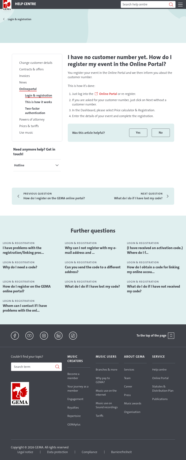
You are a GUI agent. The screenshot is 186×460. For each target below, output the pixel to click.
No (161, 133)
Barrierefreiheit (121, 452)
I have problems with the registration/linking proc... (23, 250)
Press (127, 395)
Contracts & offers (31, 69)
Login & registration (38, 95)
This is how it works (38, 102)
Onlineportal (28, 89)
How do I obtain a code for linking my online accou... (153, 269)
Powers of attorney (32, 119)
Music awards (132, 403)
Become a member (73, 376)
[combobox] (36, 366)
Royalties (73, 407)
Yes (138, 133)
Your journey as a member (77, 389)
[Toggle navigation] (180, 4)
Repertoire (74, 416)
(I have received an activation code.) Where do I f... (155, 250)
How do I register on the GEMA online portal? (27, 288)
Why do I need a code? (20, 267)
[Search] (148, 4)
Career (128, 386)
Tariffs (99, 416)
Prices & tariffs (29, 126)
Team (127, 378)
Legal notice (25, 452)
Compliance (89, 452)
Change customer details (35, 63)
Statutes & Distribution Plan (162, 389)
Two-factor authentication (35, 111)
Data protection (57, 452)
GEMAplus (73, 424)
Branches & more (106, 369)
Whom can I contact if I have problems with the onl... (25, 308)
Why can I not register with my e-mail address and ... (90, 250)
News (23, 82)
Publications (160, 399)
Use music (26, 133)
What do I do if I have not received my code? (153, 288)
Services (129, 369)
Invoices (24, 76)
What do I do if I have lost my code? (92, 286)
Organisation (132, 412)
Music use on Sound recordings (107, 405)
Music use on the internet (106, 393)
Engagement (75, 399)
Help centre (159, 369)
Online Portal (108, 94)
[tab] (37, 165)
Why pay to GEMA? (103, 380)
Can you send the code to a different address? (93, 269)
